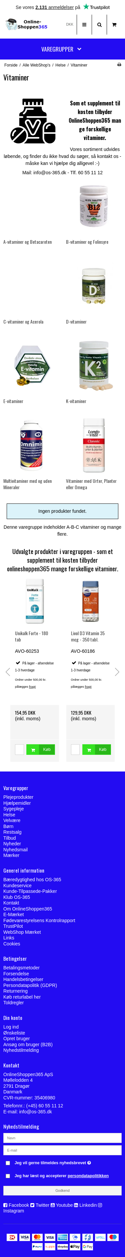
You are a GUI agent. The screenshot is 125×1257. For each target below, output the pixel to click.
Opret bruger (16, 1038)
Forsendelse (16, 973)
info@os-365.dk (35, 1111)
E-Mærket (13, 914)
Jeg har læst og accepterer (62, 1176)
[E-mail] (62, 1150)
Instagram (13, 1210)
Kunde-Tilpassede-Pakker (30, 891)
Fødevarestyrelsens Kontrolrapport (39, 920)
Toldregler (13, 1002)
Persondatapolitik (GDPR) (30, 985)
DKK (69, 24)
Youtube (64, 1205)
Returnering (15, 991)
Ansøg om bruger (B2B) (28, 1044)
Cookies (11, 943)
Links (8, 937)
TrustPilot (13, 926)
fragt (32, 686)
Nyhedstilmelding (21, 1050)
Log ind (11, 1027)
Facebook (19, 1205)
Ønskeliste (14, 1033)
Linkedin (88, 1205)
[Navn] (62, 1137)
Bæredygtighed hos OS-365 (32, 879)
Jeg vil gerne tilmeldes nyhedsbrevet (59, 1161)
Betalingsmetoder (21, 967)
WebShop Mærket (22, 932)
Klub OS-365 (16, 897)
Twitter (42, 1205)
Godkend (62, 1190)
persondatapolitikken (88, 1176)
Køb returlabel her (22, 997)
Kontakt (11, 903)
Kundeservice (17, 885)
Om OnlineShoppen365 (27, 908)
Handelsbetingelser (23, 979)
